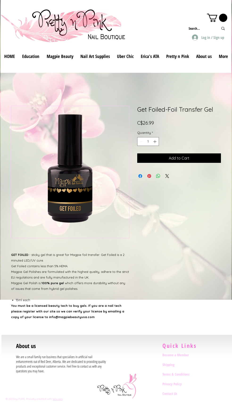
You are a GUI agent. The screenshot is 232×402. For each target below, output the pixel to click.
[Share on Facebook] (140, 176)
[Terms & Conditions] (179, 374)
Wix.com (58, 399)
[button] (217, 18)
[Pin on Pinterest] (149, 176)
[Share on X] (167, 176)
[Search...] (200, 28)
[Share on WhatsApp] (158, 176)
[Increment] (155, 141)
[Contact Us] (179, 393)
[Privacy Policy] (179, 384)
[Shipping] (179, 364)
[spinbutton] (148, 141)
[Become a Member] (179, 355)
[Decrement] (141, 141)
